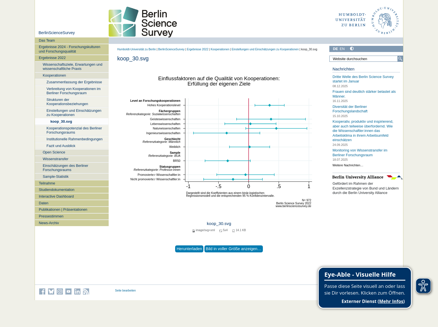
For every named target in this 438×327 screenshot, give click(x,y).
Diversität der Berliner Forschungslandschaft (349, 108)
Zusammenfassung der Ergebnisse (74, 82)
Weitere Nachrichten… (347, 165)
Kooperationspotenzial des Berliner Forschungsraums (74, 130)
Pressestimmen (51, 216)
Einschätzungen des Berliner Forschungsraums (65, 168)
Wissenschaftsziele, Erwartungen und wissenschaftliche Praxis (72, 66)
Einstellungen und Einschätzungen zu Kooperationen (74, 112)
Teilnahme (47, 183)
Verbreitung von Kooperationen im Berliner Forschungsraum (74, 91)
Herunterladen (189, 249)
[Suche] (400, 59)
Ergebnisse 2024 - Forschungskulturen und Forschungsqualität (69, 49)
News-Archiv (49, 223)
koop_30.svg (61, 121)
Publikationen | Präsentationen (63, 209)
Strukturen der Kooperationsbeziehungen (67, 102)
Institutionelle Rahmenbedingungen (75, 139)
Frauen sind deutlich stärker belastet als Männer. (364, 93)
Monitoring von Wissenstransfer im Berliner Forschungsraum (359, 152)
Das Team (47, 40)
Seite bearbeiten (125, 290)
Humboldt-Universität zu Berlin (136, 49)
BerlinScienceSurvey (57, 32)
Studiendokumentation (56, 190)
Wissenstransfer (55, 159)
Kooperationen (54, 75)
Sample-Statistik (55, 176)
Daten (43, 203)
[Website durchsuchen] (366, 59)
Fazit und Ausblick (61, 146)
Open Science (54, 152)
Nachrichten (343, 69)
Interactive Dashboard (56, 196)
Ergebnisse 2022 (52, 58)
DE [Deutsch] (335, 49)
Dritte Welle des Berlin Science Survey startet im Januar (363, 79)
